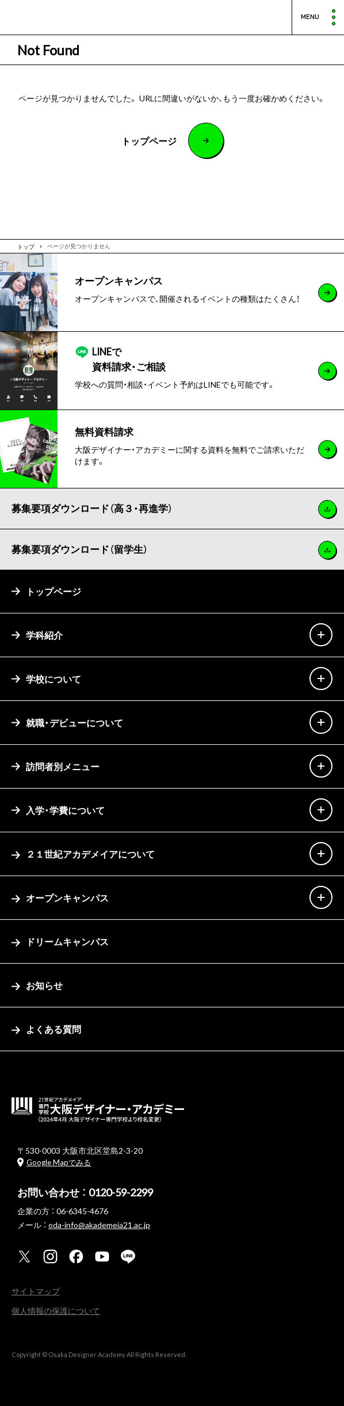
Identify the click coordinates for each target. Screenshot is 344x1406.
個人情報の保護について (56, 1310)
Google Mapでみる (58, 1162)
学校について (46, 678)
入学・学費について (58, 810)
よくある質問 (46, 1029)
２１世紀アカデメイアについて (83, 854)
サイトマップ (36, 1291)
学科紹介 (37, 635)
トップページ (46, 591)
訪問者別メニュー (56, 766)
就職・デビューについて (67, 722)
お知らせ (37, 985)
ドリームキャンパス (60, 941)
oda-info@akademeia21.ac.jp (99, 1224)
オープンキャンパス (60, 897)
